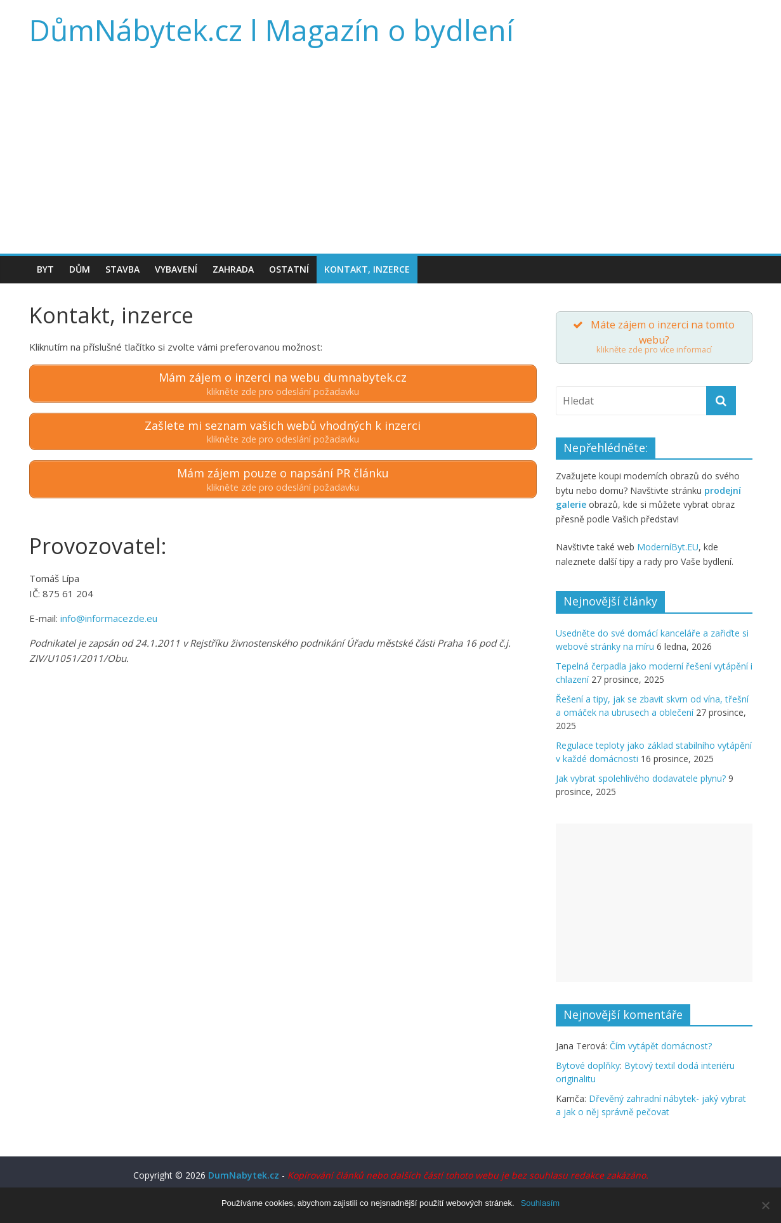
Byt (45, 269)
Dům (79, 269)
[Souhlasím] (765, 1205)
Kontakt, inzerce (367, 269)
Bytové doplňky (588, 1065)
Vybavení (176, 269)
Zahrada (233, 269)
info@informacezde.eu (108, 618)
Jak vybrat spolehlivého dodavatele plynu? (641, 778)
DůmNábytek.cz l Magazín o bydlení (271, 29)
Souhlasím (540, 1203)
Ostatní (289, 269)
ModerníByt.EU (668, 547)
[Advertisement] (390, 158)
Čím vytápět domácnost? (661, 1046)
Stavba (122, 269)
